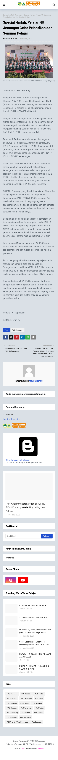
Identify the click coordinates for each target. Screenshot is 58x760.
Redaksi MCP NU (10, 38)
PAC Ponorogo (26, 708)
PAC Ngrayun (12, 708)
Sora (23, 748)
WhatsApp (9, 557)
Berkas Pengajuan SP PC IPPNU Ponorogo (29, 741)
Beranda (6, 15)
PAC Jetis (39, 698)
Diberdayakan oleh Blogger (28, 458)
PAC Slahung (11, 717)
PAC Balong (25, 694)
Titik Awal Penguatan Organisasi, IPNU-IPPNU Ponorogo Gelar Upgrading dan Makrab (25, 507)
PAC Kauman (12, 703)
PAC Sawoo (25, 712)
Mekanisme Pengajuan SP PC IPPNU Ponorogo (23, 744)
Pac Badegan (37, 722)
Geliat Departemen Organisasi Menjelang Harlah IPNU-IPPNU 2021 (34, 643)
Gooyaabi (41, 748)
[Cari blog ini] (23, 536)
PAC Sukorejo (25, 717)
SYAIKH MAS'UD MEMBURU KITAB (33, 617)
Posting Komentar (11, 419)
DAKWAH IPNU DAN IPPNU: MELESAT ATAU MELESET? (35, 655)
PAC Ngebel (37, 703)
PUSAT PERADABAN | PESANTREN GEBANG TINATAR (34, 667)
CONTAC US (49, 744)
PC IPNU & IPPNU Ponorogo (17, 722)
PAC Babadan (12, 694)
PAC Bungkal (39, 694)
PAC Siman (38, 712)
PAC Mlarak (24, 703)
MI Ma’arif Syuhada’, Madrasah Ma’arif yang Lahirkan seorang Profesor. (35, 631)
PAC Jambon (12, 698)
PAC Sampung (12, 712)
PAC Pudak (39, 708)
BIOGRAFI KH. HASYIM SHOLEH (32, 605)
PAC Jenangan (16, 15)
